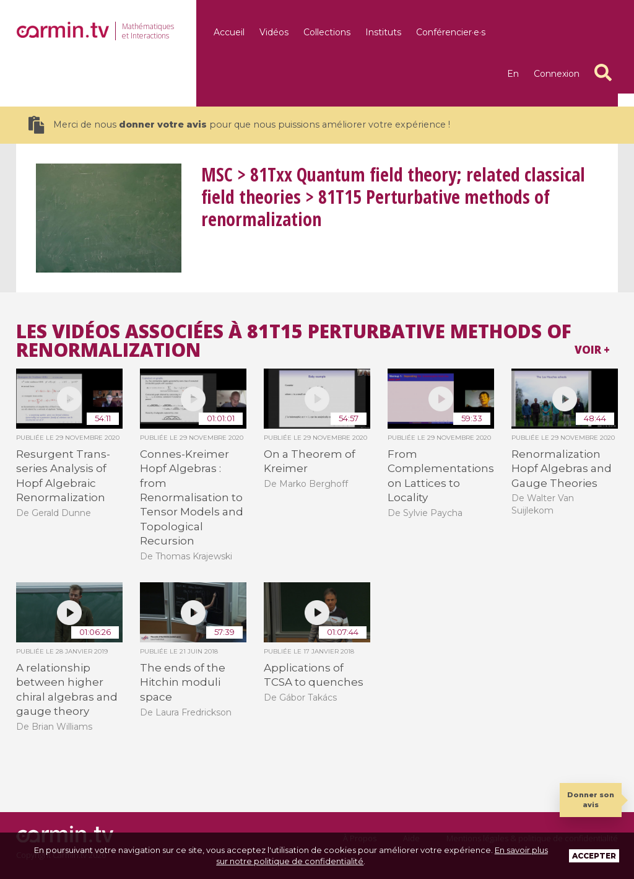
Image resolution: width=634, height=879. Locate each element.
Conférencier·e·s (450, 32)
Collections (326, 32)
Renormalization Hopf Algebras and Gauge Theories (561, 468)
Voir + (592, 350)
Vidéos (274, 32)
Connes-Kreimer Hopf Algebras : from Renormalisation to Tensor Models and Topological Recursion (191, 497)
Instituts (383, 32)
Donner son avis (590, 799)
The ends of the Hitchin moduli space (182, 682)
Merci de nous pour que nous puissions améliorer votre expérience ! (239, 125)
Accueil (229, 32)
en (513, 73)
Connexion (557, 73)
